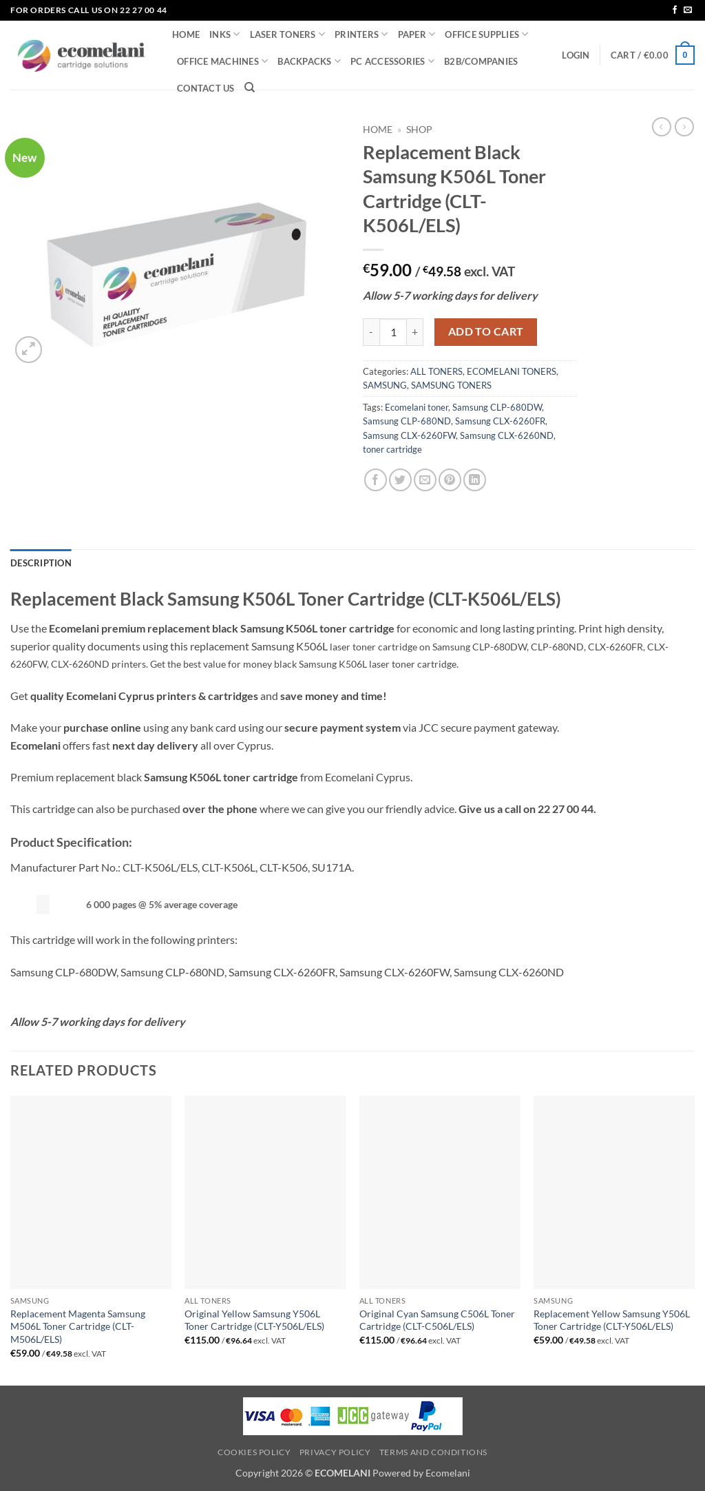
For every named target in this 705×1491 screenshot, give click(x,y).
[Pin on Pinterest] (450, 480)
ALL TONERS (436, 371)
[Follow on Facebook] (675, 10)
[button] (575, 55)
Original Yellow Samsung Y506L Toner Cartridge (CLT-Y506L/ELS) (254, 1320)
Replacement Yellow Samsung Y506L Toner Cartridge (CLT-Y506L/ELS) (612, 1320)
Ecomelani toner (416, 407)
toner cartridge (392, 449)
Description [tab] (41, 562)
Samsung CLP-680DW (497, 407)
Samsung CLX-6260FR (500, 420)
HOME (186, 34)
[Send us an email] (688, 10)
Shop (419, 129)
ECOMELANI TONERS (511, 371)
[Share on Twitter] (400, 480)
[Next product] (661, 126)
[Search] (249, 87)
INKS (224, 34)
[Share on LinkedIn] (474, 480)
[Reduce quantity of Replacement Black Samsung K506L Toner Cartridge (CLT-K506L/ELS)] (371, 332)
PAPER (417, 34)
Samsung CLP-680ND (407, 420)
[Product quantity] (393, 332)
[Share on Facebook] (375, 480)
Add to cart (486, 331)
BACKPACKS (309, 61)
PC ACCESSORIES (392, 61)
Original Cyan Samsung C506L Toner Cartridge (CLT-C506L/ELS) (437, 1320)
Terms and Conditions (433, 1452)
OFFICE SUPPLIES (486, 34)
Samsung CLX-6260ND (507, 435)
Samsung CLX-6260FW (409, 435)
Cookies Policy (254, 1452)
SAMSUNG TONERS (451, 385)
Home (377, 129)
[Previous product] (684, 126)
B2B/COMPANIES (481, 61)
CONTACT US (206, 88)
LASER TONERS (288, 34)
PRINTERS (361, 34)
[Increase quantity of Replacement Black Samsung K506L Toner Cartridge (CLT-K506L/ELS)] (415, 332)
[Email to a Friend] (425, 480)
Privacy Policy (335, 1452)
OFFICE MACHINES (222, 61)
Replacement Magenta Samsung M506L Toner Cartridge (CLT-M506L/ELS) (77, 1326)
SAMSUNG (385, 385)
